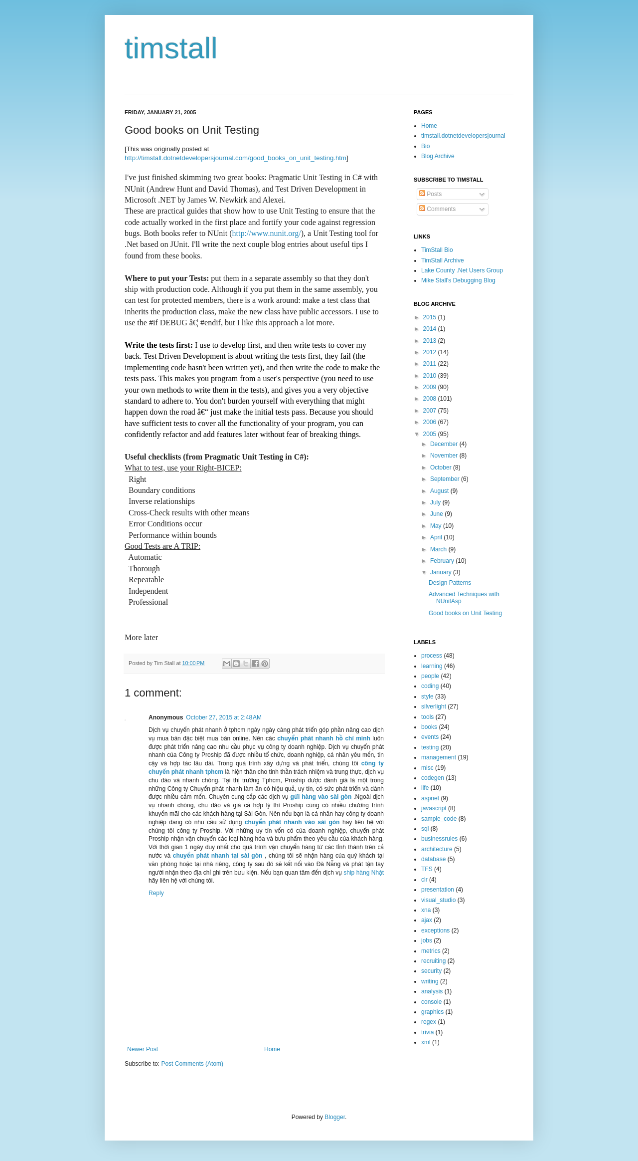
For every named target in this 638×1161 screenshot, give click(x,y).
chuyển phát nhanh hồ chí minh (323, 738)
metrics (431, 950)
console (431, 1001)
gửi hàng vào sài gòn (321, 796)
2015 (430, 317)
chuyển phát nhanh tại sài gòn (218, 855)
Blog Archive (438, 156)
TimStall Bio (437, 249)
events (430, 736)
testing (430, 747)
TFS (427, 869)
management (438, 757)
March (439, 549)
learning (432, 666)
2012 (430, 352)
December (445, 444)
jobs (426, 940)
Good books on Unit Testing (465, 613)
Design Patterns (450, 582)
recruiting (433, 960)
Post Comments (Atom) (192, 1063)
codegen (432, 777)
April (437, 537)
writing (430, 981)
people (430, 676)
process (431, 655)
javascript (434, 808)
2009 (430, 387)
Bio (425, 146)
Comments (437, 209)
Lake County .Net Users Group (462, 270)
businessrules (439, 838)
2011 (430, 363)
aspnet (430, 798)
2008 (430, 398)
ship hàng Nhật (363, 872)
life (425, 787)
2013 (430, 340)
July (436, 502)
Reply (156, 893)
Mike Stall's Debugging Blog (458, 280)
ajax (426, 920)
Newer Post (142, 1049)
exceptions (435, 930)
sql (425, 828)
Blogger (334, 1117)
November (445, 455)
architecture (437, 849)
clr (424, 879)
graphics (432, 1011)
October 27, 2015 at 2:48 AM (224, 717)
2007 (430, 410)
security (431, 970)
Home (272, 1049)
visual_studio (438, 900)
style (427, 696)
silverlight (433, 706)
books (429, 726)
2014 (430, 328)
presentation (437, 889)
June (437, 513)
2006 (430, 422)
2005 (430, 434)
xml (426, 1042)
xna (426, 910)
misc (427, 767)
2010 (430, 375)
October (441, 467)
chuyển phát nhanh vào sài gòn (292, 822)
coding (430, 686)
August (440, 490)
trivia (427, 1032)
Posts (430, 194)
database (433, 859)
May (436, 525)
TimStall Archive (442, 260)
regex (428, 1021)
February (443, 560)
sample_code (439, 818)
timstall (171, 48)
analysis (432, 991)
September (445, 478)
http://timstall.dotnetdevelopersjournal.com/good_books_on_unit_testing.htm (235, 158)
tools (427, 716)
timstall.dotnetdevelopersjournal (463, 135)
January (441, 572)
